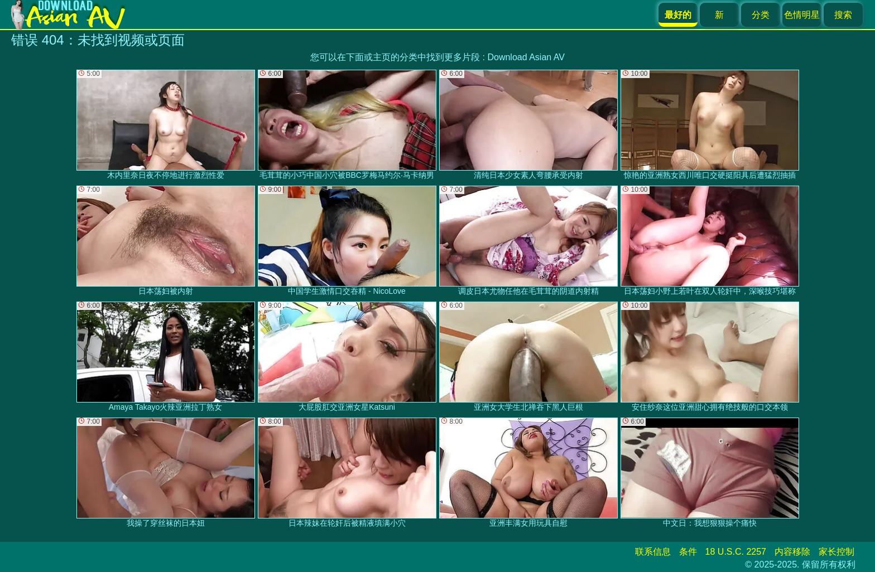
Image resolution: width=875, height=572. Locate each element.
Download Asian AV (525, 57)
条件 (688, 551)
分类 (761, 15)
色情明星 (802, 15)
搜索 (843, 15)
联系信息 (653, 551)
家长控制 (836, 551)
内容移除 (792, 551)
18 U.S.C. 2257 (735, 551)
